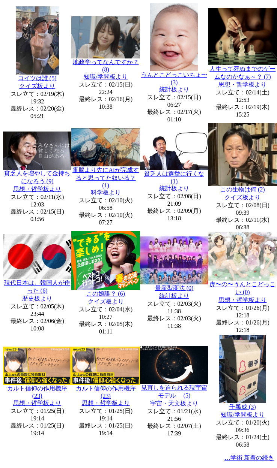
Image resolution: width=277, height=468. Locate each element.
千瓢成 (242, 407)
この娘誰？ (105, 293)
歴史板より (37, 298)
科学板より (106, 192)
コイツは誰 (37, 78)
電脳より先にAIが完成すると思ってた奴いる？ (105, 177)
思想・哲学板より (242, 84)
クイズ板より (37, 86)
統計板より (174, 89)
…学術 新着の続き (249, 458)
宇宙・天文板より (174, 403)
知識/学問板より (105, 76)
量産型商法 (174, 288)
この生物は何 (242, 189)
